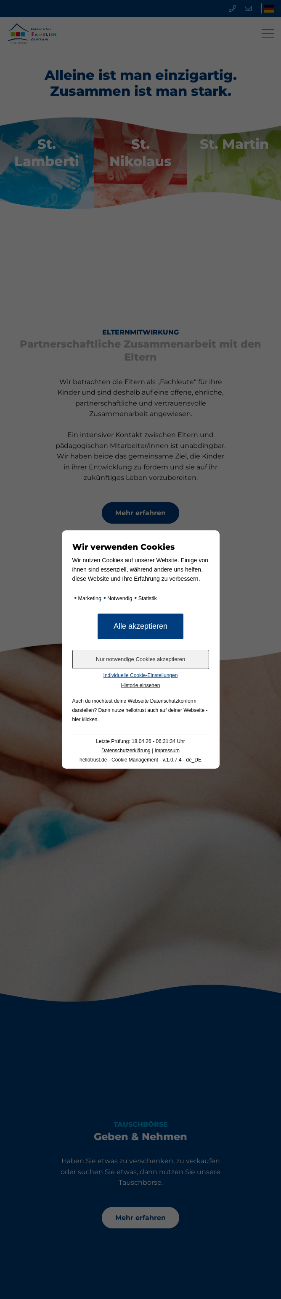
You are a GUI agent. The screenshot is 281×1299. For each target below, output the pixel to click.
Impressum (167, 751)
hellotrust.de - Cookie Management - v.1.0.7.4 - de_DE (140, 760)
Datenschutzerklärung (126, 751)
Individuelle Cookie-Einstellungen (140, 675)
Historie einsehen (140, 685)
